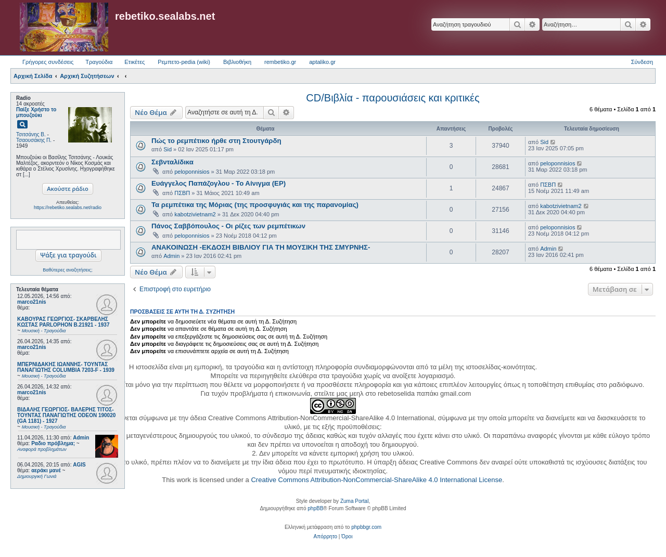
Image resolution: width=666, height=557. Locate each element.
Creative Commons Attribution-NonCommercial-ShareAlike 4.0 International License (376, 480)
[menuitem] (325, 536)
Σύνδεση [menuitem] (642, 62)
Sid (167, 149)
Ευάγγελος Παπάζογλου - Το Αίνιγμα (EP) (218, 183)
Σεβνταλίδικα (172, 162)
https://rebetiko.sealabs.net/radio (67, 207)
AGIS (79, 465)
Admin (81, 438)
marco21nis (31, 302)
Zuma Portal (354, 501)
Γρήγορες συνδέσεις (47, 62)
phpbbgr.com (366, 527)
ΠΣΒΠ (182, 193)
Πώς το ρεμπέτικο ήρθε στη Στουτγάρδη (216, 141)
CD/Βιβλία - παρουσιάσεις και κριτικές (392, 97)
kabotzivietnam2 (195, 214)
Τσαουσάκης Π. (34, 140)
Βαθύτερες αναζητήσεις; (67, 270)
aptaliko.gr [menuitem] (322, 62)
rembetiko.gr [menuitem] (280, 62)
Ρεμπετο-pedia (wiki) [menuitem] (184, 62)
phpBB (315, 508)
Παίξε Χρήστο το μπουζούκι (36, 112)
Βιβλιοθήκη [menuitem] (237, 62)
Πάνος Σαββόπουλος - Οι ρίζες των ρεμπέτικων (228, 226)
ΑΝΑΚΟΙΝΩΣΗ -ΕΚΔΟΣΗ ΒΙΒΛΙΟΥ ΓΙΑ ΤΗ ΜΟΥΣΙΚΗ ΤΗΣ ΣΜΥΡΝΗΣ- (260, 247)
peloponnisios (191, 172)
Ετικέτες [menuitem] (134, 62)
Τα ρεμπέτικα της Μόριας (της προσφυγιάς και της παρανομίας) (254, 205)
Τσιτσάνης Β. (31, 134)
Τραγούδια (98, 62)
